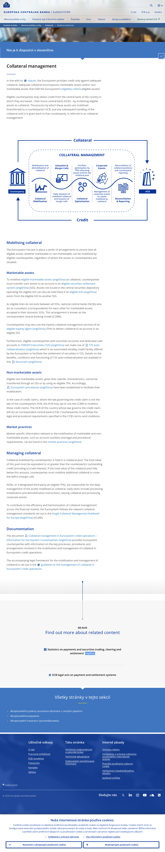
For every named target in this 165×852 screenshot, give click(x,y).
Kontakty (33, 767)
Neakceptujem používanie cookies (121, 844)
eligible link (76, 292)
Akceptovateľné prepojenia (24, 716)
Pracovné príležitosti (39, 754)
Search (151, 5)
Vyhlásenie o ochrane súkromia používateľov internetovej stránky (119, 756)
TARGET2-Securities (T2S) (35, 345)
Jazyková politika (111, 777)
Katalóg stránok (11, 785)
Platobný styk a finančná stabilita (48, 19)
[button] (155, 5)
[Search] (136, 5)
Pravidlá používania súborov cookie (117, 765)
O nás (133, 12)
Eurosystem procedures (25, 387)
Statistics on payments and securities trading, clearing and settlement (84, 651)
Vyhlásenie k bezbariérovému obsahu (118, 772)
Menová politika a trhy (15, 19)
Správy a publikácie (121, 19)
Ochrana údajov (111, 749)
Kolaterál (49, 25)
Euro (88, 19)
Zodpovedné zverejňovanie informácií (79, 762)
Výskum (101, 19)
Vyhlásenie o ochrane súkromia (63, 836)
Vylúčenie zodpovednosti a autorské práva (78, 751)
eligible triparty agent (19, 328)
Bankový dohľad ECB (149, 19)
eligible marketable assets (36, 279)
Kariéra (158, 12)
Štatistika (75, 19)
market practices (58, 442)
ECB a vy (146, 12)
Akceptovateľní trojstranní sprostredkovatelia (34, 720)
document (22, 362)
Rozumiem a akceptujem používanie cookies (44, 844)
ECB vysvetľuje (36, 758)
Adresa (32, 772)
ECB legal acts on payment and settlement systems (84, 675)
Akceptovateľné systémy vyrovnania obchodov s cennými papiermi (46, 711)
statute (32, 80)
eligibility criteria (71, 89)
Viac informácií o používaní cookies (103, 836)
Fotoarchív (34, 763)
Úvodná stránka (10, 25)
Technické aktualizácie (77, 756)
